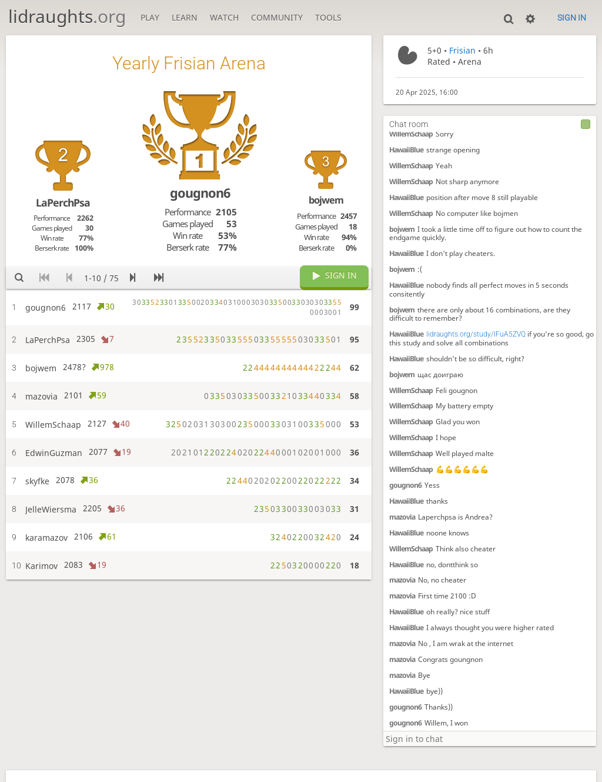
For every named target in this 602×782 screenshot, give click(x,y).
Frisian (462, 50)
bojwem (401, 229)
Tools (328, 17)
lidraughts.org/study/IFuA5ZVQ (476, 334)
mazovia (402, 517)
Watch (224, 17)
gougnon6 (405, 485)
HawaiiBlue (406, 150)
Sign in (571, 17)
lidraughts (67, 16)
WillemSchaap (411, 134)
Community (277, 17)
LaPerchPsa (63, 202)
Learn (185, 17)
